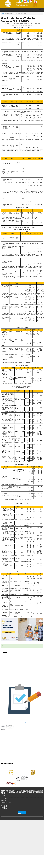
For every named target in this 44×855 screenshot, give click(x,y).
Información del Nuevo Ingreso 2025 (22, 722)
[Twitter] (28, 1)
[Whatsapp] (22, 1)
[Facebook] (19, 1)
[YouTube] (31, 1)
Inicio (3, 13)
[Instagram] (25, 1)
